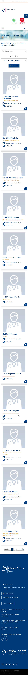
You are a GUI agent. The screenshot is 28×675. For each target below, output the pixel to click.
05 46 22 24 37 (8, 302)
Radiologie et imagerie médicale (11, 140)
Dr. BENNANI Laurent (11, 217)
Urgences (22, 22)
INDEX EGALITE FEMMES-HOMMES (9, 627)
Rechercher (14, 66)
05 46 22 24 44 (9, 146)
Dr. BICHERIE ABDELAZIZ (12, 257)
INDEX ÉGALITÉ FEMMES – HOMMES (10, 614)
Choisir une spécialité (8, 603)
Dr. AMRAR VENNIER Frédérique (10, 97)
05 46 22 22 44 (9, 106)
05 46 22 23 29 (9, 265)
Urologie (5, 336)
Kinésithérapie (6, 299)
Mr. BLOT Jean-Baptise (11, 297)
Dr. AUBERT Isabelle (10, 138)
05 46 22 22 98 (9, 459)
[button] (26, 16)
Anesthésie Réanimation (9, 376)
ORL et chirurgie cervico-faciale (10, 494)
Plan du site (4, 673)
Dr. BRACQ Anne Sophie (12, 374)
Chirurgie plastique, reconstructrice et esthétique (12, 453)
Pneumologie (6, 259)
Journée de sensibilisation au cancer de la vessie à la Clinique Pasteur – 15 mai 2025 (14, 621)
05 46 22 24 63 (9, 540)
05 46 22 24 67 (9, 341)
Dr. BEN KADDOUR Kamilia (13, 178)
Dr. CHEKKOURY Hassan (12, 450)
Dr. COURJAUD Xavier (11, 531)
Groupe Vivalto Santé (15, 1)
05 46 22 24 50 (9, 379)
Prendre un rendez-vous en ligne (13, 103)
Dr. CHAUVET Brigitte (11, 411)
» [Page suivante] (23, 549)
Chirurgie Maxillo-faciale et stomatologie (13, 220)
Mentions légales (11, 673)
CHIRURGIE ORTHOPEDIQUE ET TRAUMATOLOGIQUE (10, 534)
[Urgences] (22, 20)
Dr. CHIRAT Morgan (10, 492)
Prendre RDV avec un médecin (10, 597)
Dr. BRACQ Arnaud (10, 334)
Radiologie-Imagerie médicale (10, 100)
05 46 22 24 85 (9, 225)
